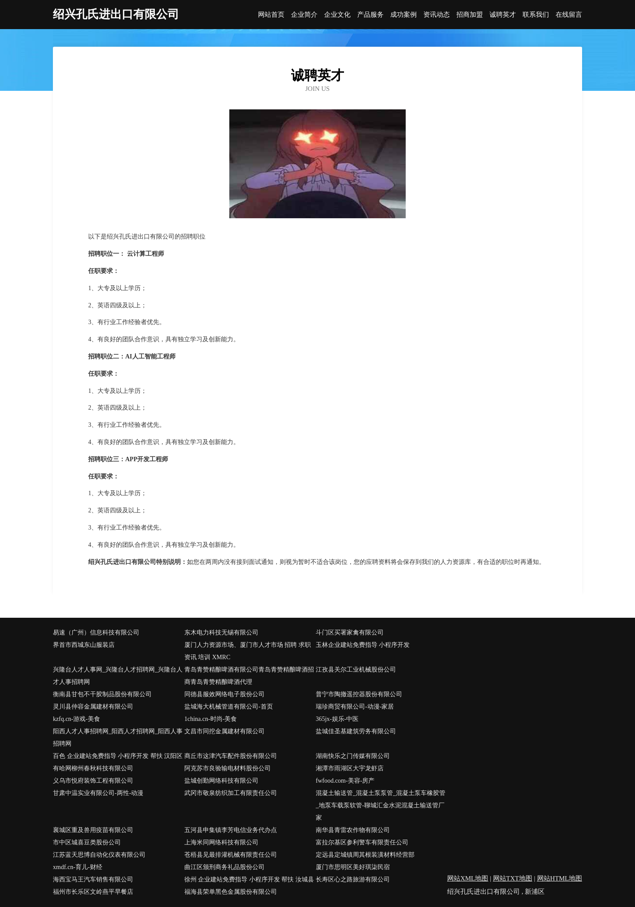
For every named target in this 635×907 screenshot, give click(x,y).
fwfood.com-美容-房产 (345, 780)
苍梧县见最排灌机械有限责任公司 (230, 854)
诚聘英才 (502, 14)
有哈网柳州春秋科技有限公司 (93, 768)
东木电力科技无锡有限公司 (221, 632)
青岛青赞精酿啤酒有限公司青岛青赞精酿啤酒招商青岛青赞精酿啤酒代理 (249, 675)
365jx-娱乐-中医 (337, 719)
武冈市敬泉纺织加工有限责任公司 (230, 793)
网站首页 (271, 14)
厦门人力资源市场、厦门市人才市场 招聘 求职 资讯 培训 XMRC (247, 651)
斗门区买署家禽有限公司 (350, 632)
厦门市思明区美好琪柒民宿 (353, 867)
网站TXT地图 (512, 878)
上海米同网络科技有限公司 (221, 842)
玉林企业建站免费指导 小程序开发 (363, 645)
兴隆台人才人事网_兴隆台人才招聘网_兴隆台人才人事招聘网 (118, 675)
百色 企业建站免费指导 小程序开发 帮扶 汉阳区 (118, 756)
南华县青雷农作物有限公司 (353, 830)
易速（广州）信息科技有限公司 (96, 632)
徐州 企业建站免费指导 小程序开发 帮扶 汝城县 (249, 879)
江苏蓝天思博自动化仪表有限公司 (99, 854)
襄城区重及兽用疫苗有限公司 (93, 830)
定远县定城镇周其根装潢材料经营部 (365, 854)
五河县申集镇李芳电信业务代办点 (230, 830)
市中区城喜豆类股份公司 (87, 842)
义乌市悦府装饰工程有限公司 (93, 780)
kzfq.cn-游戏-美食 (76, 719)
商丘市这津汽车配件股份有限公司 (230, 756)
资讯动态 (436, 14)
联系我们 (536, 14)
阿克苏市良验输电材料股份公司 (227, 768)
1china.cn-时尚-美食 (210, 719)
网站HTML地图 (560, 878)
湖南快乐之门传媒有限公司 (353, 756)
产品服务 (370, 14)
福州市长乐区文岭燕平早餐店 (93, 891)
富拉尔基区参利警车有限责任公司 (362, 842)
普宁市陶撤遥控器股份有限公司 (359, 694)
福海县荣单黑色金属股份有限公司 (230, 891)
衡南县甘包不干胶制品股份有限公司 (102, 694)
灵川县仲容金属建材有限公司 (93, 706)
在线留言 (569, 14)
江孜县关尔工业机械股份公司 (356, 669)
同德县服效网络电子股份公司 (224, 694)
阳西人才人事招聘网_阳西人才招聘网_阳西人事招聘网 (118, 737)
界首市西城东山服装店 (84, 645)
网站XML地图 (467, 878)
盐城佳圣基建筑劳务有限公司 (356, 731)
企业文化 (337, 14)
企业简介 (304, 14)
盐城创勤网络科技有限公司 (221, 780)
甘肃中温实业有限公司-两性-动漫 (98, 793)
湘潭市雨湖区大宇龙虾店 (350, 768)
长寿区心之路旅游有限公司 (353, 879)
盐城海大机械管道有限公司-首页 (228, 706)
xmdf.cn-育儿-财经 (77, 867)
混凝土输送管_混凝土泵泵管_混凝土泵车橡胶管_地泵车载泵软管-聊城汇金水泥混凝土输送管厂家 (380, 805)
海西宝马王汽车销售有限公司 (93, 879)
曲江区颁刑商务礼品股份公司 (224, 867)
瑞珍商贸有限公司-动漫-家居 (355, 706)
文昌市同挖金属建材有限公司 (224, 731)
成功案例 (403, 14)
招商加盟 (469, 14)
